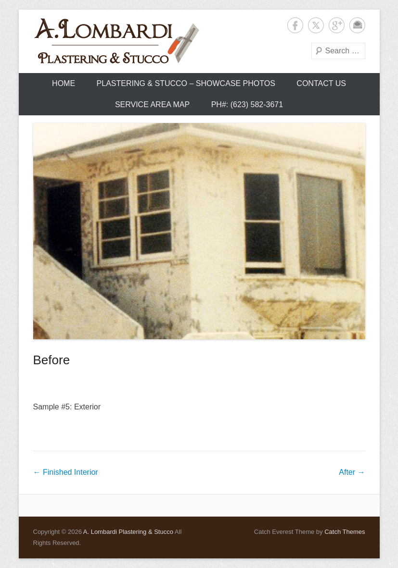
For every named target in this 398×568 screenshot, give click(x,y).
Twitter (316, 25)
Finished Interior (65, 472)
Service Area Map (152, 104)
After (352, 472)
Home (63, 83)
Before (51, 360)
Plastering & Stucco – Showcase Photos (186, 83)
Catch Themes (344, 531)
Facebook (295, 25)
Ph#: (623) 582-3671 (247, 104)
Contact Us (321, 83)
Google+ (337, 25)
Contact (357, 25)
